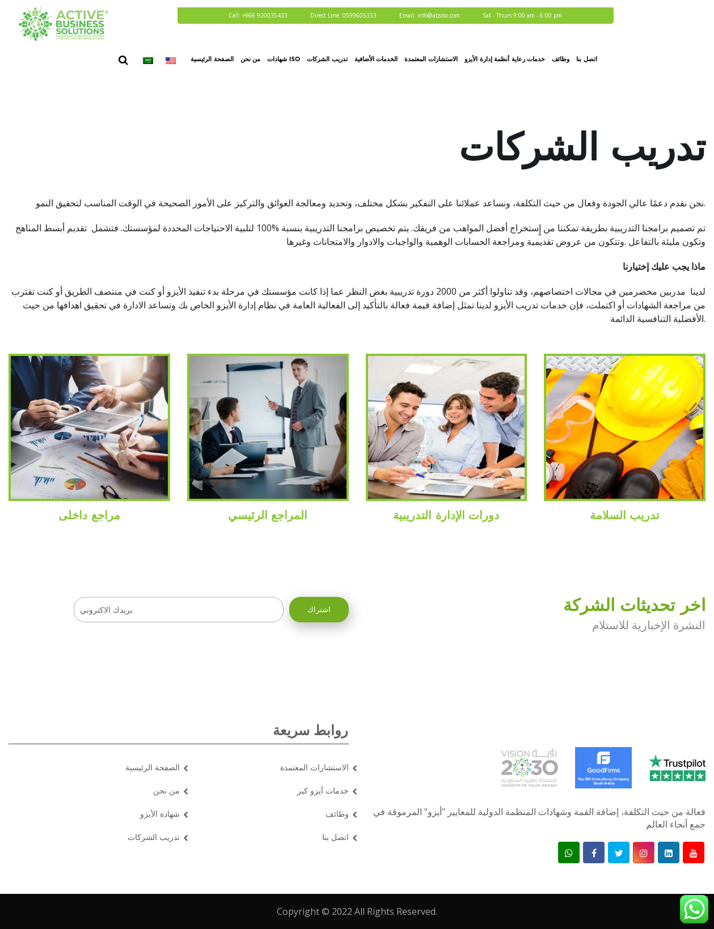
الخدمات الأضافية (376, 60)
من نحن (250, 60)
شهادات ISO (283, 60)
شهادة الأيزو (160, 813)
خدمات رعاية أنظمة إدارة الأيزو (504, 60)
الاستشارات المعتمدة (431, 60)
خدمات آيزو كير (323, 790)
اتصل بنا (586, 60)
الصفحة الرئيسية (212, 60)
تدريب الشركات (327, 60)
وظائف (560, 60)
